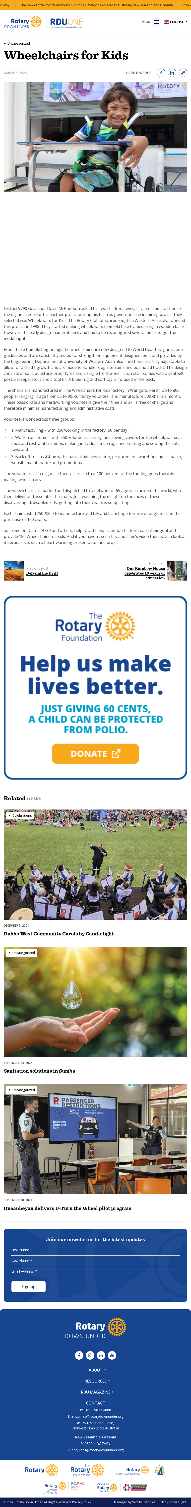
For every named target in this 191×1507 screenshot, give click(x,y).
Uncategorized (18, 43)
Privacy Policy (81, 1502)
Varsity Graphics (143, 1502)
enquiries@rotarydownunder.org (98, 1416)
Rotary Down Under (29, 1502)
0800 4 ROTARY (97, 1443)
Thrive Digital (178, 1502)
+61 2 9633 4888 (97, 1409)
